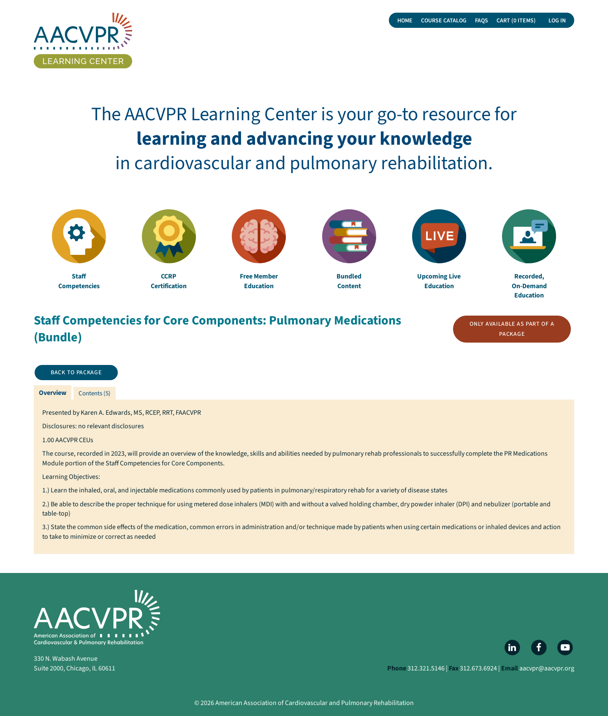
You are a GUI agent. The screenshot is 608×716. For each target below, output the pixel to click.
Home (405, 20)
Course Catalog (444, 20)
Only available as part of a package (512, 329)
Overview (52, 392)
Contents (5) (95, 393)
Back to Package (76, 372)
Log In (557, 20)
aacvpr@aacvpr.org (546, 668)
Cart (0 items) (516, 20)
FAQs (481, 20)
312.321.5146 (426, 668)
